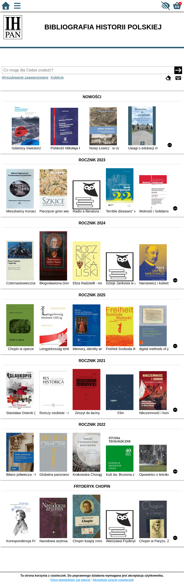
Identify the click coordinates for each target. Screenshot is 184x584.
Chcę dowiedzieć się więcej (70, 580)
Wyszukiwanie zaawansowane (25, 77)
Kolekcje (57, 77)
